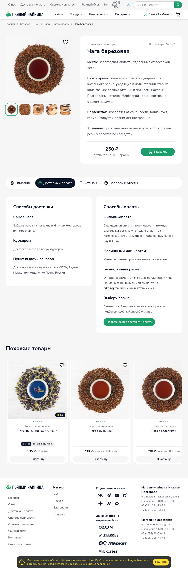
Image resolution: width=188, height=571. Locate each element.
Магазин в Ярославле (156, 520)
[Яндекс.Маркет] (112, 543)
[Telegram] (108, 495)
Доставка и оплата (55, 183)
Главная (13, 498)
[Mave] (108, 503)
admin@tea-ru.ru (115, 288)
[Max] (117, 503)
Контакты (14, 537)
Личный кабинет (157, 14)
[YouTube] (117, 495)
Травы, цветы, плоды (101, 44)
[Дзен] (100, 503)
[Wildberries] (108, 535)
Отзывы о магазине (21, 524)
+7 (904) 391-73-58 (153, 510)
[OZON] (105, 527)
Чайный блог (17, 531)
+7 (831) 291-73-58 (153, 505)
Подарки (123, 14)
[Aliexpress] (108, 551)
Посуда (76, 14)
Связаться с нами (19, 544)
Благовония (99, 14)
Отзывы (88, 183)
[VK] (100, 495)
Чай (59, 14)
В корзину (157, 151)
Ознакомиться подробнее (94, 564)
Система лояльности (21, 518)
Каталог (59, 488)
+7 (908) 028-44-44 (153, 538)
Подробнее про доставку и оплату (129, 322)
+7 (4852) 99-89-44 (153, 533)
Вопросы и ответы (121, 183)
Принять (161, 562)
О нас (12, 504)
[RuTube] (125, 495)
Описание (20, 183)
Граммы (26, 443)
